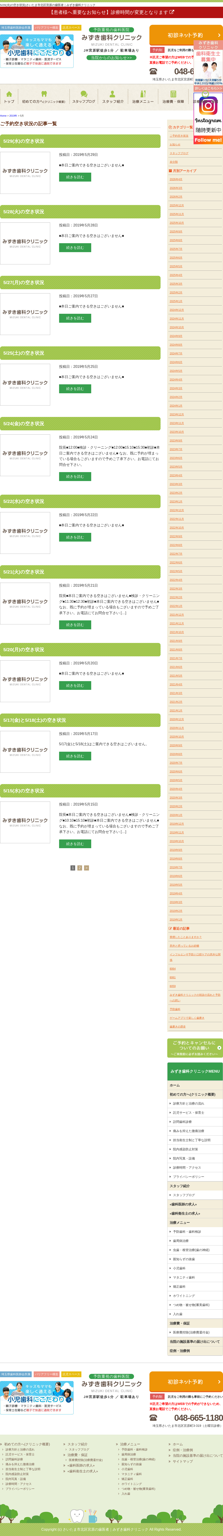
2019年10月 (177, 841)
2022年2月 (176, 597)
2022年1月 (176, 606)
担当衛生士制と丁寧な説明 (192, 1140)
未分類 (174, 161)
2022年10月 (177, 527)
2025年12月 (177, 205)
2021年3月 (176, 693)
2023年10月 (177, 431)
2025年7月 (176, 249)
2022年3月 (176, 588)
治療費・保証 (173, 100)
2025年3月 (176, 283)
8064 (173, 968)
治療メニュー (142, 100)
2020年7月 (176, 762)
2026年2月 (176, 196)
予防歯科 (175, 1009)
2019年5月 (176, 884)
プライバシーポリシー (188, 1176)
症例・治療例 (180, 1351)
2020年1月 (176, 815)
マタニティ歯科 (184, 1277)
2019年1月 (176, 919)
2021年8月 (176, 649)
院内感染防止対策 (185, 1149)
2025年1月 (176, 301)
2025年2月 (176, 292)
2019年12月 (177, 823)
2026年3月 (176, 188)
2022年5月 (176, 571)
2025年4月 (176, 275)
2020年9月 (176, 745)
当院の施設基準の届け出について (195, 1341)
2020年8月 (176, 754)
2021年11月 (177, 623)
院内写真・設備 (184, 1158)
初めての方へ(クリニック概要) (42, 100)
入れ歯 (177, 1314)
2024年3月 (176, 388)
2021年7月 (176, 658)
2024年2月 (176, 397)
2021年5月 (176, 675)
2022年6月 (176, 562)
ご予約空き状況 (179, 135)
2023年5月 (176, 466)
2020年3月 (176, 797)
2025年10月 (177, 222)
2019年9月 (176, 850)
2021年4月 (176, 684)
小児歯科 (179, 1268)
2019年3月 (176, 902)
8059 (173, 986)
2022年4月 (176, 580)
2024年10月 (177, 327)
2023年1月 (176, 501)
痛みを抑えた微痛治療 (188, 1131)
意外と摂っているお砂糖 (184, 945)
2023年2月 (176, 492)
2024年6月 (176, 362)
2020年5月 (176, 780)
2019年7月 (176, 867)
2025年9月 (176, 231)
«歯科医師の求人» (183, 1204)
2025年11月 (177, 214)
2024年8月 (176, 344)
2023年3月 (176, 484)
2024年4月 (176, 379)
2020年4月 (176, 789)
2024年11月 (177, 318)
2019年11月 (177, 832)
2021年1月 (176, 710)
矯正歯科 (179, 1286)
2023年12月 (177, 414)
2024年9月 (176, 336)
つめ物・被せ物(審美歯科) (191, 1305)
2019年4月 (176, 893)
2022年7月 (176, 553)
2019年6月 (176, 876)
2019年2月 (176, 910)
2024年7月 (176, 353)
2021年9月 (176, 640)
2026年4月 (176, 179)
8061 (173, 977)
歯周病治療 (181, 1241)
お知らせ (175, 144)
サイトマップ (183, 1461)
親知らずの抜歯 (184, 1259)
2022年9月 (176, 536)
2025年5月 (176, 266)
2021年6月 (176, 667)
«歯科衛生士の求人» (185, 1213)
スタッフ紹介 (110, 100)
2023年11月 (177, 423)
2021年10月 (177, 632)
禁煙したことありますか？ (186, 937)
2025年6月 (176, 257)
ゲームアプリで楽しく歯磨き (187, 1017)
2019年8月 (176, 858)
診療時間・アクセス (187, 1167)
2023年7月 (176, 449)
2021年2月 (176, 701)
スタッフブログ (79, 100)
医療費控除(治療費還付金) (191, 1332)
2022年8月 (176, 545)
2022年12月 (177, 510)
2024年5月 (176, 370)
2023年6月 (176, 458)
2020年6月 (176, 771)
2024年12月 (177, 310)
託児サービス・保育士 (188, 1112)
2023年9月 (176, 440)
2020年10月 (177, 736)
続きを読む (75, 177)
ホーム (10, 100)
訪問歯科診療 (182, 1122)
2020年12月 (177, 719)
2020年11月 (177, 728)
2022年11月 (177, 519)
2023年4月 (176, 475)
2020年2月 (176, 806)
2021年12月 (177, 614)
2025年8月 (176, 240)
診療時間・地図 (205, 100)
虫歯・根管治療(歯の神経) (191, 1250)
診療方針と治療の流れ (188, 1103)
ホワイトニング (184, 1295)
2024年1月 (176, 405)
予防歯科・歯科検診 (187, 1231)
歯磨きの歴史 (178, 1026)
